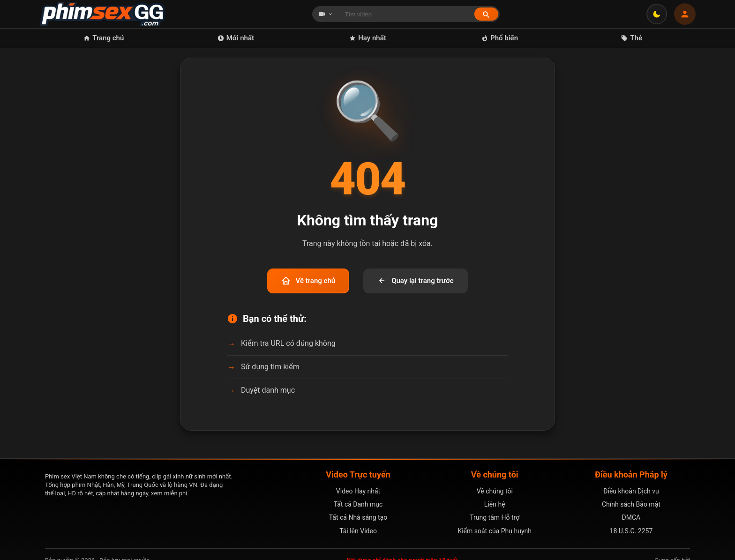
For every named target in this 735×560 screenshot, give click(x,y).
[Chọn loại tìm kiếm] (326, 14)
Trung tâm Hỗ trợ (494, 517)
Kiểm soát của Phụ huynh (495, 531)
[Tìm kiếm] (486, 14)
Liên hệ (494, 504)
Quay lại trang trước (415, 280)
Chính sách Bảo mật (631, 504)
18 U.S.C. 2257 (631, 531)
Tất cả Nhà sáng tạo (358, 517)
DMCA (631, 517)
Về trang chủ (308, 280)
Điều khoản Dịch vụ (631, 491)
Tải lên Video (358, 531)
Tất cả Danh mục (358, 504)
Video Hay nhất (358, 491)
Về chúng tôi (495, 491)
